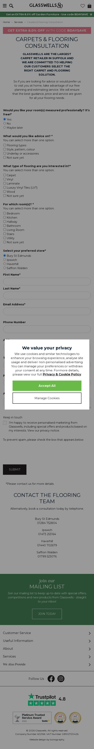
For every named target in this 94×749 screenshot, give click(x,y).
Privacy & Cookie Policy (62, 374)
